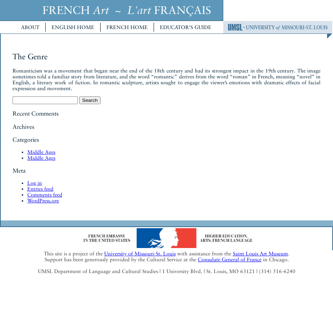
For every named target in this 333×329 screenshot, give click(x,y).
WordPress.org (43, 201)
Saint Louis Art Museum (260, 254)
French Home (127, 27)
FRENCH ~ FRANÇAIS (126, 10)
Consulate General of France (230, 259)
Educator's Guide (185, 27)
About (30, 27)
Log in (34, 183)
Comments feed (44, 195)
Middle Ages (41, 152)
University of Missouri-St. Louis (140, 254)
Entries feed (40, 189)
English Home (73, 27)
